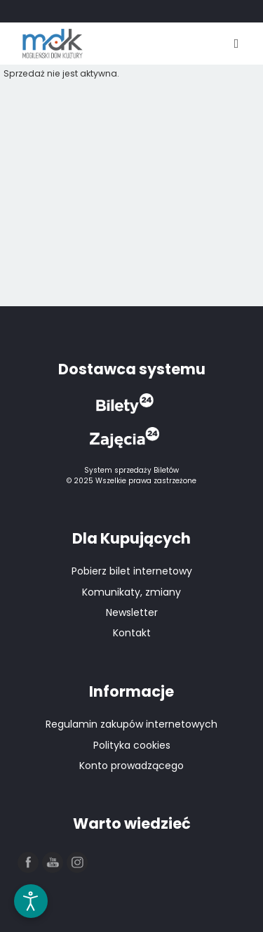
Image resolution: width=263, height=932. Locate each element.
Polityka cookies (131, 745)
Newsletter (132, 612)
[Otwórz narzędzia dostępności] (31, 901)
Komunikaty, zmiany (131, 592)
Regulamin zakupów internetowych (131, 724)
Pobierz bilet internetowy (132, 571)
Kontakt (132, 633)
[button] (28, 864)
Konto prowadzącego (131, 766)
